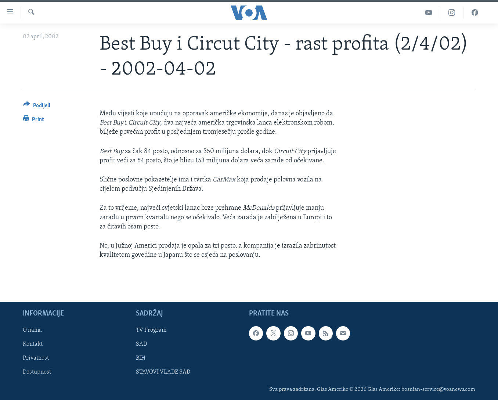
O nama (32, 331)
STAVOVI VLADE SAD (163, 372)
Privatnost (36, 358)
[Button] (36, 106)
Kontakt (33, 344)
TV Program (151, 331)
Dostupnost (37, 372)
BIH (140, 358)
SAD (141, 344)
